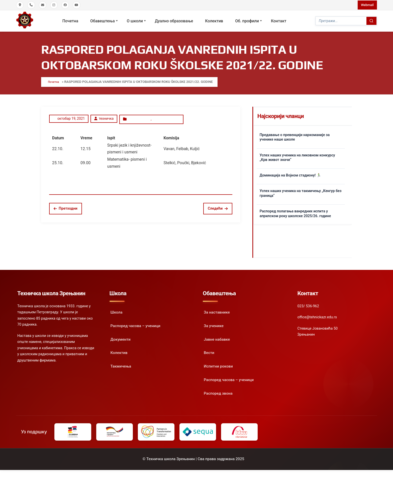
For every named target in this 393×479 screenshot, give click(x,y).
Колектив (214, 20)
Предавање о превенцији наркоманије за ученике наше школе (295, 134)
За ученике (214, 323)
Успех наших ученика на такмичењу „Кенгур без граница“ (301, 190)
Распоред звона (218, 390)
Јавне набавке (217, 336)
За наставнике (217, 309)
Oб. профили (247, 20)
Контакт (278, 20)
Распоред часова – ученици (135, 323)
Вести (209, 350)
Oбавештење (137, 115)
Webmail (366, 5)
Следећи (218, 204)
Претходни (65, 204)
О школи (135, 20)
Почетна (70, 20)
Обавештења (102, 20)
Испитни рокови (165, 115)
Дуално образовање (174, 20)
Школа (117, 309)
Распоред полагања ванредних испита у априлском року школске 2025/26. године (295, 210)
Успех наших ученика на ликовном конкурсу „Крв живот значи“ (297, 154)
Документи (121, 336)
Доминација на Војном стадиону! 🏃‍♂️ (290, 172)
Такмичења (121, 363)
